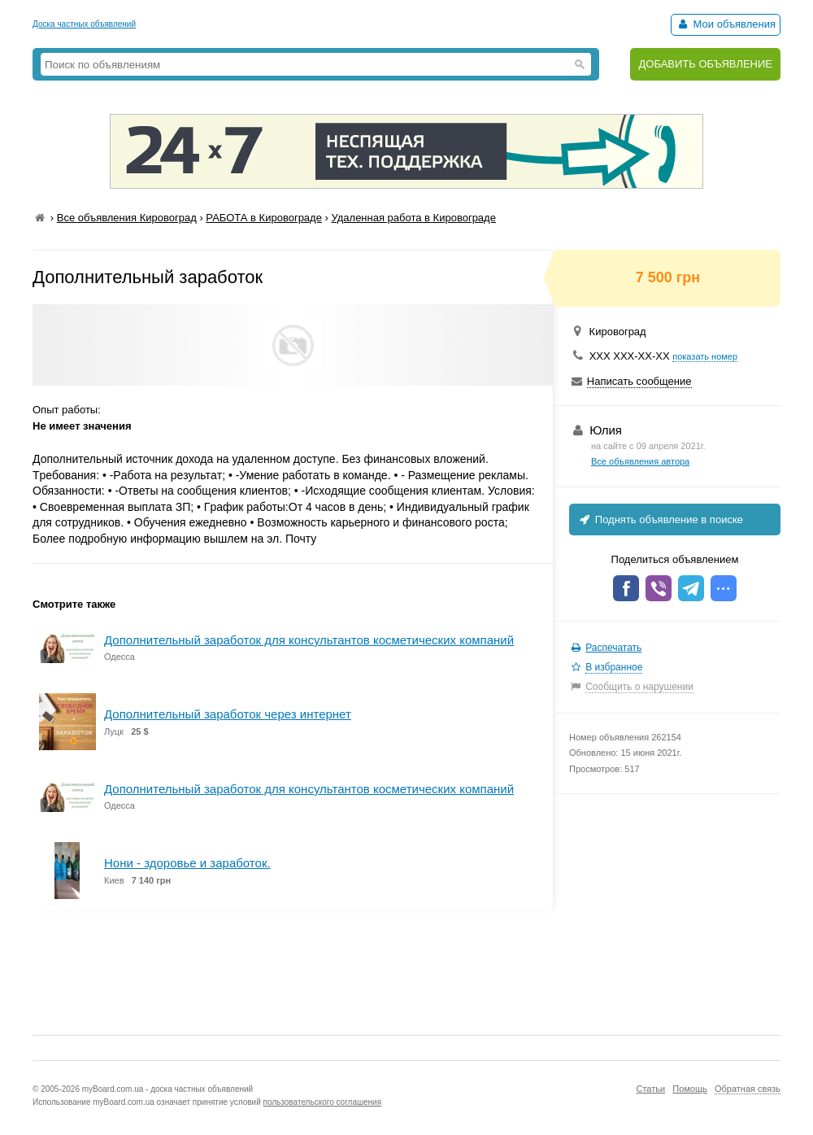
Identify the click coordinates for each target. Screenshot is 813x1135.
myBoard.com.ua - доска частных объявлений (167, 1089)
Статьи (650, 1089)
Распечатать (613, 647)
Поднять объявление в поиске (660, 519)
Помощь (689, 1089)
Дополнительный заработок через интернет (227, 714)
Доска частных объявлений (84, 24)
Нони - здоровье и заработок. (187, 863)
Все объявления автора (640, 461)
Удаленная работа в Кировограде (413, 218)
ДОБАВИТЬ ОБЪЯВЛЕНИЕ (705, 64)
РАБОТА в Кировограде (264, 218)
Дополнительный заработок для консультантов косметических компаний (309, 640)
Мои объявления (726, 24)
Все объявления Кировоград (127, 218)
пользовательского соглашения (322, 1102)
